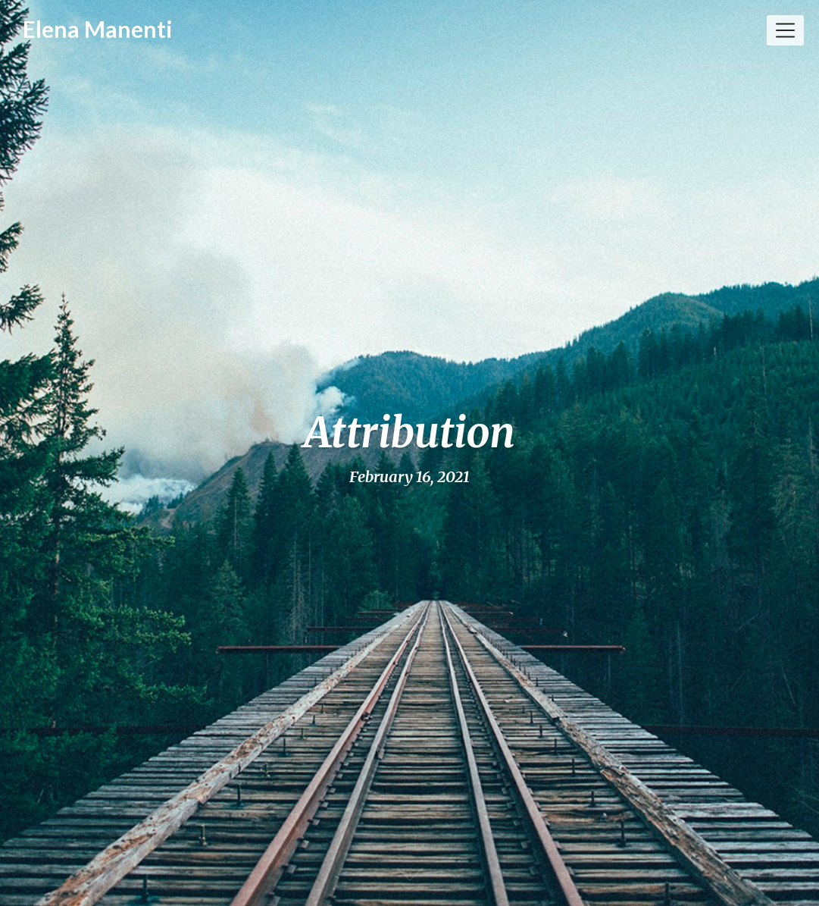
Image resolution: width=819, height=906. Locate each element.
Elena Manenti (98, 28)
